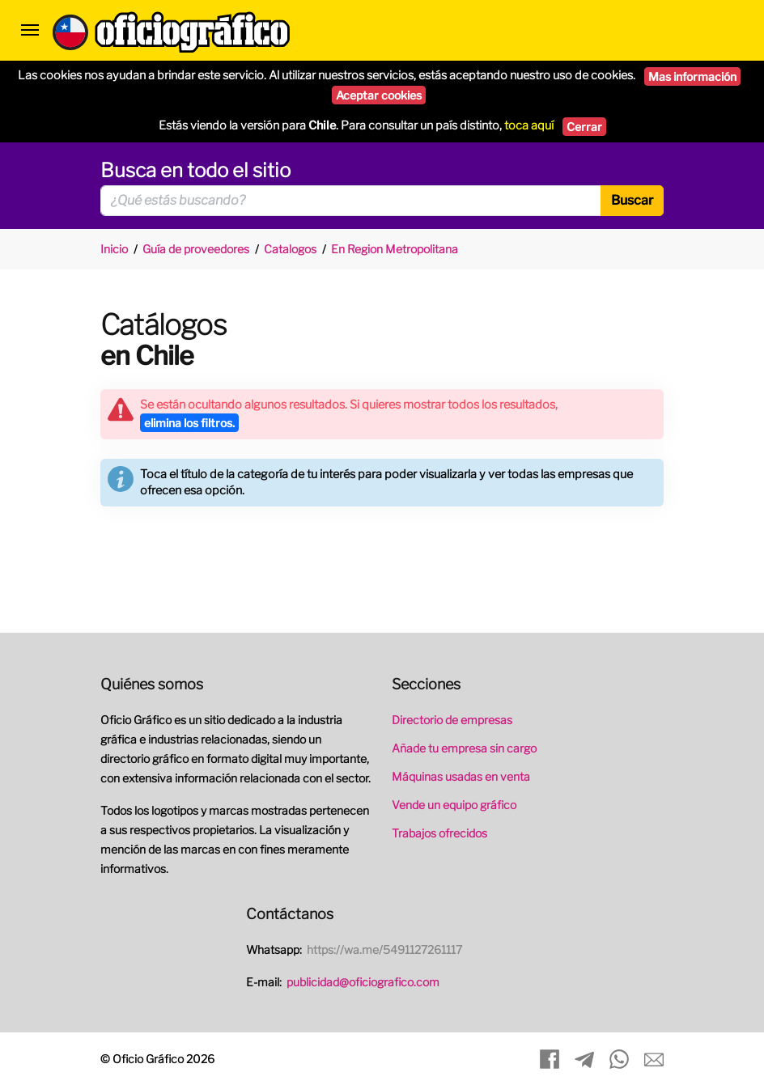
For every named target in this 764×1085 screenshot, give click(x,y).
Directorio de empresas (452, 720)
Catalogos (290, 249)
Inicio (114, 249)
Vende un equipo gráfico (454, 805)
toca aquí (529, 125)
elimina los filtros (189, 423)
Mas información (692, 76)
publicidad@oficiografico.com (362, 982)
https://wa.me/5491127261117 (384, 949)
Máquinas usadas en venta (461, 776)
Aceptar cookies (379, 95)
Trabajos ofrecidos (439, 833)
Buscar (632, 200)
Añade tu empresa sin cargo (464, 748)
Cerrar (584, 127)
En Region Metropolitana (394, 249)
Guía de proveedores (195, 249)
